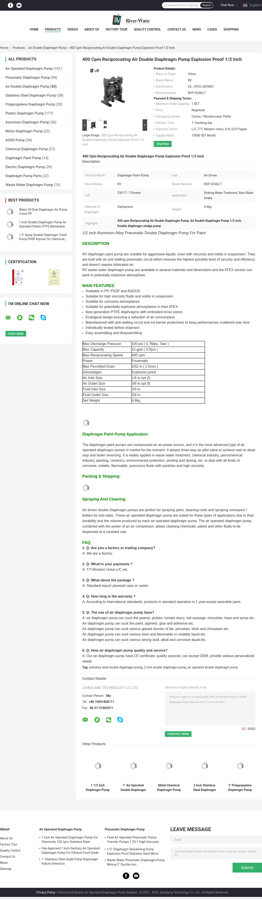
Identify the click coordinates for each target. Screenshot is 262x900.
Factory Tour (117, 29)
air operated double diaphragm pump (213, 667)
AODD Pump (15, 140)
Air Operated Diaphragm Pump (29, 69)
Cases (212, 29)
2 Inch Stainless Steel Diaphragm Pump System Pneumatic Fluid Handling (204, 788)
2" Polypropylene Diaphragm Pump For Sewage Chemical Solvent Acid (240, 788)
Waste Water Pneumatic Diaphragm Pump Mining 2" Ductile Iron (136, 862)
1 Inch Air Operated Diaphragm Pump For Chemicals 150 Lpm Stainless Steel (69, 840)
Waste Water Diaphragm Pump (29, 185)
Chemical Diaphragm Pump (26, 149)
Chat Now (227, 5)
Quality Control (147, 29)
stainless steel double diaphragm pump (116, 667)
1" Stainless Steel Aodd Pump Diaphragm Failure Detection (69, 861)
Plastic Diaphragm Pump (24, 113)
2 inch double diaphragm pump (165, 667)
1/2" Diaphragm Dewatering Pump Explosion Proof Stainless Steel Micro (133, 851)
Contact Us (176, 29)
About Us (91, 29)
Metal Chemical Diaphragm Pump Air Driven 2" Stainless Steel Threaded (169, 788)
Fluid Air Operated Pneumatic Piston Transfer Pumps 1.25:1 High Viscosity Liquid (133, 840)
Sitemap (5, 869)
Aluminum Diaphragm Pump (27, 122)
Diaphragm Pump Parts (23, 176)
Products (53, 29)
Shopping (231, 29)
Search (206, 5)
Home (34, 29)
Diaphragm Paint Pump (23, 158)
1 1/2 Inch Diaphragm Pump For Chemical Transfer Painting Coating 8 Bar (98, 788)
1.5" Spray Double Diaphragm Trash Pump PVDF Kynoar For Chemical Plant (43, 239)
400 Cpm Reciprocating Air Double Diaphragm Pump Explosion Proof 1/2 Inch (113, 139)
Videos (72, 29)
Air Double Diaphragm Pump (47, 48)
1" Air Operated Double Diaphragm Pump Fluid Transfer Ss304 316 (133, 788)
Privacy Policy (45, 892)
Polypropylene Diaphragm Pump (30, 104)
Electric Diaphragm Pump (25, 167)
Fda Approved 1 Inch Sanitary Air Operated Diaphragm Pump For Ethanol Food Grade (70, 850)
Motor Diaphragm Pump (24, 131)
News (196, 29)
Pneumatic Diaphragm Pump (27, 77)
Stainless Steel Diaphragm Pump (30, 95)
